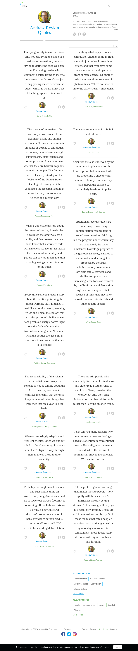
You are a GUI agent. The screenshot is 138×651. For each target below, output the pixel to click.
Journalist (91, 14)
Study (86, 108)
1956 (75, 17)
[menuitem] (112, 47)
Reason (100, 479)
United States (79, 14)
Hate (86, 479)
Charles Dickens (80, 590)
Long (39, 117)
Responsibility (43, 428)
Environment (93, 213)
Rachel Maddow (80, 580)
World (45, 286)
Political (37, 364)
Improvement (98, 108)
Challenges (51, 364)
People (37, 217)
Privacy (93, 630)
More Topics (78, 616)
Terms (84, 630)
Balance (102, 213)
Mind (93, 423)
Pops (97, 153)
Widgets (113, 630)
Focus (93, 323)
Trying (44, 117)
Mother (99, 423)
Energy (43, 364)
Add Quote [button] (103, 630)
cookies (31, 647)
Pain (52, 217)
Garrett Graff (96, 585)
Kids (36, 547)
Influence (53, 428)
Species (44, 479)
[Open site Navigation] (116, 6)
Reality (34, 428)
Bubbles (91, 153)
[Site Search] (109, 6)
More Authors (78, 595)
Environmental (89, 606)
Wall (90, 108)
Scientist (111, 606)
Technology (45, 217)
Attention (92, 479)
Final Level (53, 630)
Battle (49, 117)
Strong (92, 561)
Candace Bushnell (97, 580)
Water (88, 323)
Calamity (51, 479)
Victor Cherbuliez (81, 585)
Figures (37, 479)
